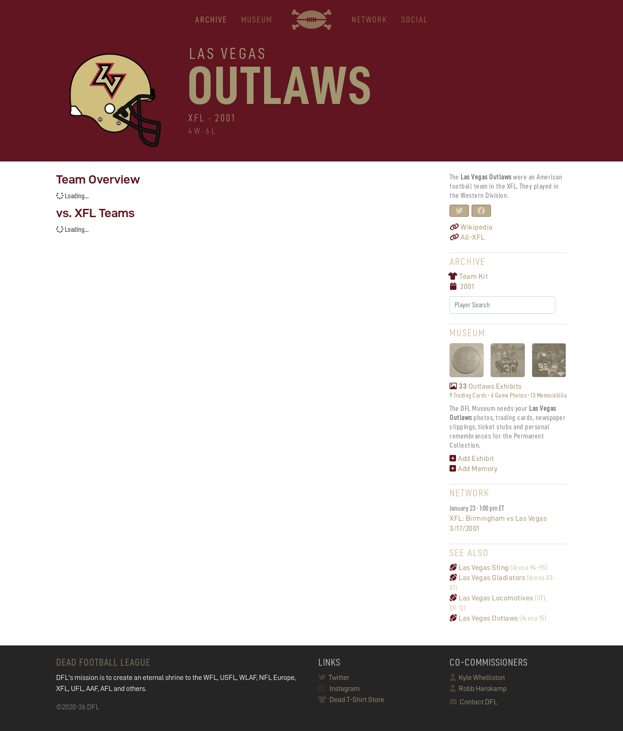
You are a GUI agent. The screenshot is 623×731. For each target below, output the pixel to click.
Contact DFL (473, 702)
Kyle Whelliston (477, 677)
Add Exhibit (472, 458)
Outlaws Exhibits (486, 386)
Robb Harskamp (478, 688)
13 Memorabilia (549, 395)
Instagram (339, 688)
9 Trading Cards (468, 395)
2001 (467, 286)
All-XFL (467, 237)
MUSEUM (256, 19)
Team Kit (469, 276)
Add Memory (473, 468)
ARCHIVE (211, 19)
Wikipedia (471, 227)
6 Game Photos (509, 395)
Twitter (333, 677)
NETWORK (369, 19)
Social (414, 19)
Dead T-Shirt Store (351, 699)
